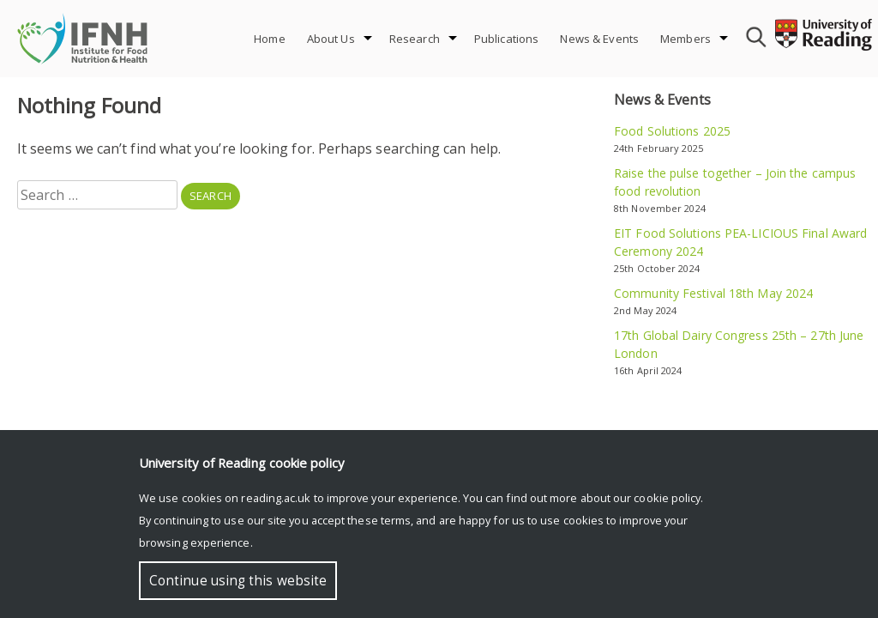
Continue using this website (238, 581)
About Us (331, 38)
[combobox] (754, 38)
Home (270, 38)
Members (685, 38)
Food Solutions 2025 (672, 131)
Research (414, 38)
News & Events (599, 38)
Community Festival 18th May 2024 (713, 293)
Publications (506, 38)
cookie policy (667, 498)
